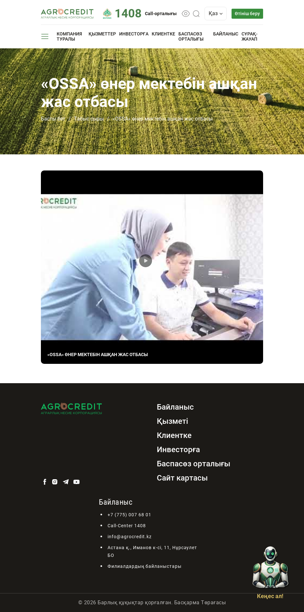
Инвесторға (133, 33)
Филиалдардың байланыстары (145, 566)
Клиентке (163, 33)
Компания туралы (69, 36)
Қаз (216, 13)
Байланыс (225, 33)
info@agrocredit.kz (130, 536)
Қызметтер (102, 33)
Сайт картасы (182, 477)
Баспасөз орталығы (191, 36)
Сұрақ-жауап (250, 36)
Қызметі (172, 421)
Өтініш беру (247, 13)
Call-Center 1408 (127, 525)
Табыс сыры (89, 119)
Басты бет (53, 119)
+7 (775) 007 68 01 (129, 514)
